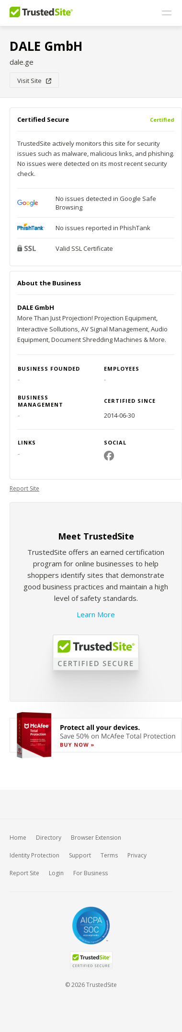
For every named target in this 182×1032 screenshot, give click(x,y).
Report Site (24, 488)
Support (80, 855)
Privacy (137, 855)
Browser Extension (96, 837)
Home (18, 837)
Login (56, 873)
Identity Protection (34, 855)
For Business (90, 873)
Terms (109, 855)
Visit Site (34, 80)
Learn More (96, 614)
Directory (48, 837)
